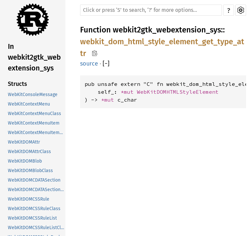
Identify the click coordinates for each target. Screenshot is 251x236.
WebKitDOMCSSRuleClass (34, 208)
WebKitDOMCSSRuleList (32, 218)
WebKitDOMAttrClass (29, 151)
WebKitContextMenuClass (34, 113)
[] (106, 63)
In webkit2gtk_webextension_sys (34, 57)
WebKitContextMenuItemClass (36, 132)
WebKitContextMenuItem (33, 123)
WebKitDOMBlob (25, 161)
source (89, 63)
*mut (129, 91)
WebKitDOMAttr (24, 142)
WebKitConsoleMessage (33, 94)
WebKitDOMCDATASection (34, 180)
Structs (17, 84)
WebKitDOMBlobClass (30, 170)
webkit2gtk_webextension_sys (167, 29)
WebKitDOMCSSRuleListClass (36, 227)
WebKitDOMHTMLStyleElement (178, 91)
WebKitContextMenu (29, 104)
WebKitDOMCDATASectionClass (36, 189)
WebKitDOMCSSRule (28, 199)
